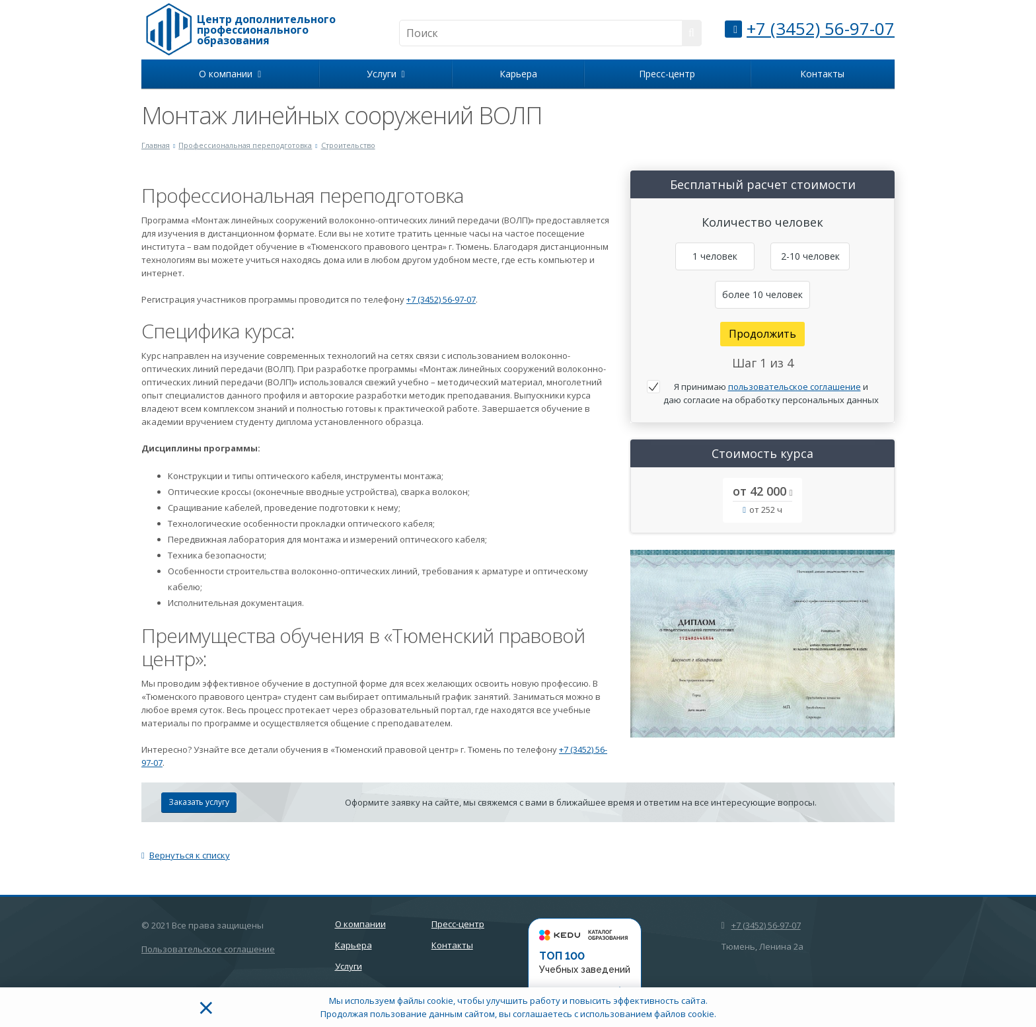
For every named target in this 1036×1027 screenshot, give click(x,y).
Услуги (386, 73)
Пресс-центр (667, 73)
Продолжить (762, 333)
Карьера (518, 73)
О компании (230, 73)
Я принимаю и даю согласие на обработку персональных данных (771, 393)
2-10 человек (810, 256)
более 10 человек (762, 294)
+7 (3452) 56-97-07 (821, 28)
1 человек (714, 256)
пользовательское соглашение (794, 387)
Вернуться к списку (185, 855)
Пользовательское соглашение (208, 949)
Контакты (822, 73)
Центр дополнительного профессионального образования (266, 30)
